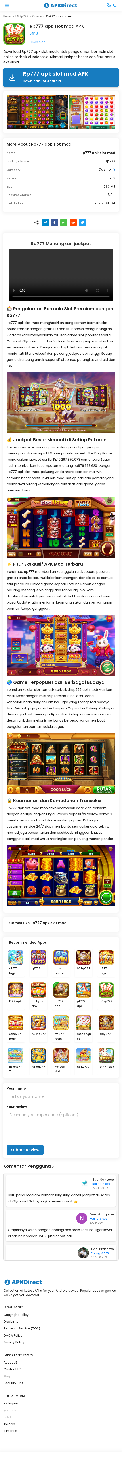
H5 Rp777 (21, 16)
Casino (37, 16)
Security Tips (13, 1383)
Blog (7, 1376)
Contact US (12, 1369)
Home (7, 16)
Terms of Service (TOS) (22, 1328)
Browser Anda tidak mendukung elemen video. (61, 275)
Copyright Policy (16, 1315)
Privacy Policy (14, 1342)
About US (10, 1362)
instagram (11, 1403)
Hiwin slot (37, 42)
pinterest (10, 1431)
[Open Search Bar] (115, 5)
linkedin (9, 1424)
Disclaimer (12, 1321)
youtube (10, 1410)
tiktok (8, 1417)
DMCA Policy (13, 1335)
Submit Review (25, 1149)
